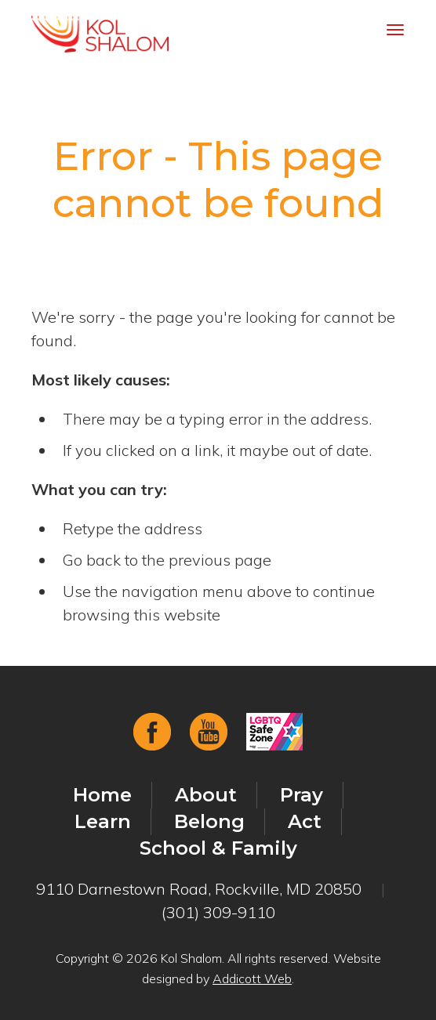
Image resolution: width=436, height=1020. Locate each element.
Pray (301, 794)
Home (102, 794)
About (206, 794)
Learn (102, 821)
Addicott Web (252, 978)
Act (305, 821)
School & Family (218, 848)
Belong (209, 821)
